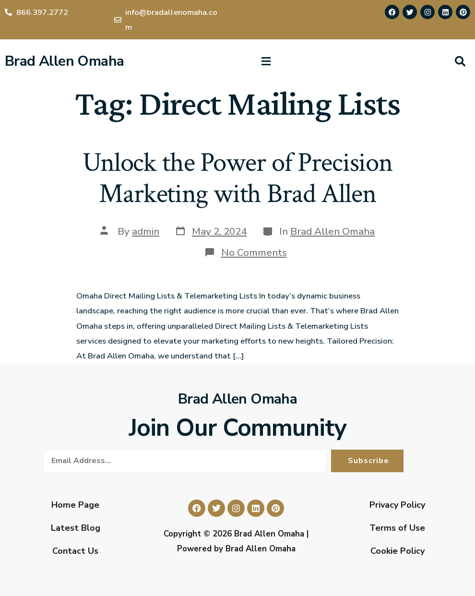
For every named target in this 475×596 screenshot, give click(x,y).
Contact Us (75, 551)
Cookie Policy (397, 551)
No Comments (254, 252)
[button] (266, 61)
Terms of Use (397, 528)
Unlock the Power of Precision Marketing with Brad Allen (237, 178)
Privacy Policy (397, 505)
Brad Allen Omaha (64, 61)
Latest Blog (75, 528)
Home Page (75, 505)
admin (145, 231)
